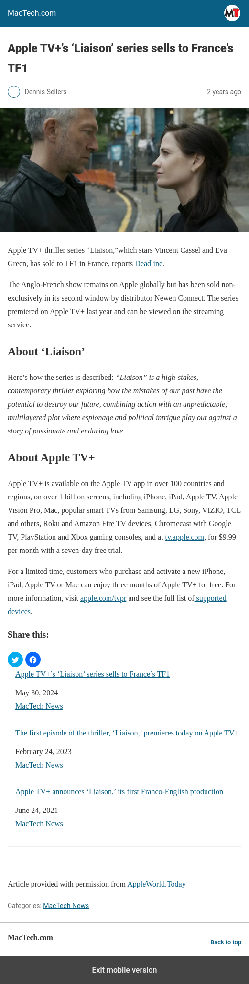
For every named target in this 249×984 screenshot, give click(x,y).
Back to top (225, 942)
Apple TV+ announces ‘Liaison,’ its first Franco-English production (119, 792)
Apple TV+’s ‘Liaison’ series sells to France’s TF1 (92, 674)
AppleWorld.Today (156, 884)
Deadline (148, 264)
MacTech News (39, 706)
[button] (15, 659)
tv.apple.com (184, 537)
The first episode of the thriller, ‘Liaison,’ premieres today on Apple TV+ (127, 733)
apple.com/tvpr (103, 598)
